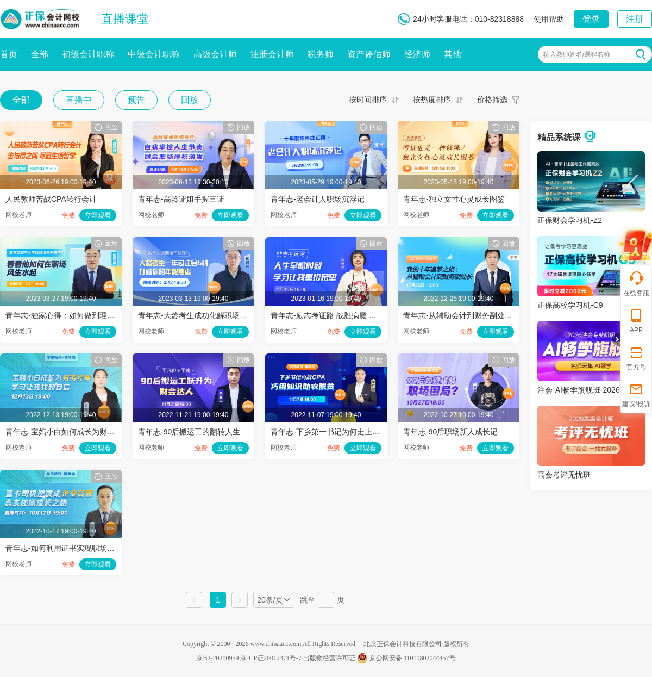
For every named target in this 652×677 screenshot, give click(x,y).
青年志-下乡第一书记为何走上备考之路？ (340, 431)
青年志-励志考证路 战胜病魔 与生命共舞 (338, 315)
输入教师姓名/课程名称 (576, 54)
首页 (8, 54)
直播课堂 (125, 19)
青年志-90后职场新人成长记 (450, 431)
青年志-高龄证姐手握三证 (181, 199)
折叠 (616, 339)
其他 (452, 54)
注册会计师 (272, 54)
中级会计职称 (154, 54)
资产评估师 (369, 54)
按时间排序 (368, 99)
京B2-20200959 (217, 658)
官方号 (636, 357)
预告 (136, 99)
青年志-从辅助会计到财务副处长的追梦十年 (476, 315)
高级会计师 (215, 54)
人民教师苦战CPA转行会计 (51, 199)
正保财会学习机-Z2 (569, 220)
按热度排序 (432, 99)
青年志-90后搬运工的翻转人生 (189, 431)
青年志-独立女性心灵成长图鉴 (454, 199)
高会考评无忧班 (564, 474)
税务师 (321, 54)
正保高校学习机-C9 (570, 305)
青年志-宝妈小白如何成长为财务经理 (67, 431)
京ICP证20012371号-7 (271, 658)
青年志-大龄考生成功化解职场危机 (196, 315)
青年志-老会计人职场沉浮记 (318, 199)
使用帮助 (549, 19)
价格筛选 (492, 99)
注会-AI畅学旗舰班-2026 (578, 390)
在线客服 (636, 283)
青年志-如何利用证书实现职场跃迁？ (67, 548)
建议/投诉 (636, 394)
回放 (189, 99)
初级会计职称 (88, 54)
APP (636, 320)
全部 (39, 54)
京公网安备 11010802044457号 (406, 658)
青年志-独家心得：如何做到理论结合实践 (75, 315)
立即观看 (98, 215)
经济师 (417, 54)
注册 (634, 18)
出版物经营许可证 (329, 658)
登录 (591, 18)
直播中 (79, 99)
